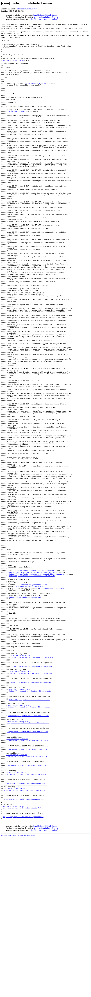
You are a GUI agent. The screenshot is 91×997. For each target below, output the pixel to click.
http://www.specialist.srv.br (52, 701)
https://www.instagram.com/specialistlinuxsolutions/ (32, 682)
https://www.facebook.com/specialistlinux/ (36, 680)
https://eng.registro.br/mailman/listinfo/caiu (32, 784)
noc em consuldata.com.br (35, 95)
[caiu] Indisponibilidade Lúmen (45, 15)
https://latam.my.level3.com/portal (25, 712)
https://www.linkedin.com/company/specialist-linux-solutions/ (37, 684)
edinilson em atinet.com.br (27, 9)
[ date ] (32, 19)
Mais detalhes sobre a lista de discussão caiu (18, 995)
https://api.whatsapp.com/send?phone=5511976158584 (32, 686)
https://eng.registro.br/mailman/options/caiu (31, 795)
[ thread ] (38, 19)
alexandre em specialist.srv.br (33, 697)
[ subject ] (46, 19)
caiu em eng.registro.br (13, 68)
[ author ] (54, 19)
